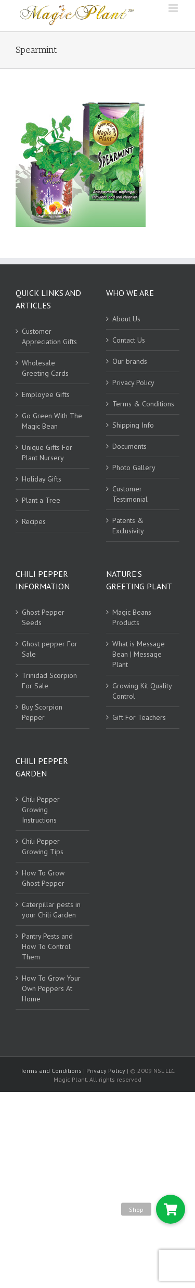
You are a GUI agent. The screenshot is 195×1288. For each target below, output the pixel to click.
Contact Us (128, 340)
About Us (126, 318)
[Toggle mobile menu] (173, 8)
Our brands (129, 361)
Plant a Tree (41, 500)
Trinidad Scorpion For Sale (49, 680)
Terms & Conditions (143, 403)
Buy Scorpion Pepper (42, 712)
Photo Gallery (133, 467)
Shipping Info (133, 425)
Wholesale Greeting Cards (45, 368)
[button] (170, 1209)
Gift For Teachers (139, 717)
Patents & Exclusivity (128, 525)
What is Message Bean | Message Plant (138, 654)
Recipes (34, 521)
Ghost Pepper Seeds (43, 617)
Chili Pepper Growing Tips (42, 846)
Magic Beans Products (131, 617)
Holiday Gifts (41, 479)
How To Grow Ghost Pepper (43, 878)
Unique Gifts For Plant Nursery (47, 452)
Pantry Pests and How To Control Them (47, 946)
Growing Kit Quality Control (142, 691)
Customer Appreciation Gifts (49, 336)
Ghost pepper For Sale (49, 649)
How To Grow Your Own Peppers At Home (51, 988)
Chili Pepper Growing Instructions (41, 810)
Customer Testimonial (130, 494)
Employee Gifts (46, 394)
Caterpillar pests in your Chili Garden (51, 909)
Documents (129, 446)
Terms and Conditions (51, 1070)
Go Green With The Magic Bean (52, 421)
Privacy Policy (133, 382)
